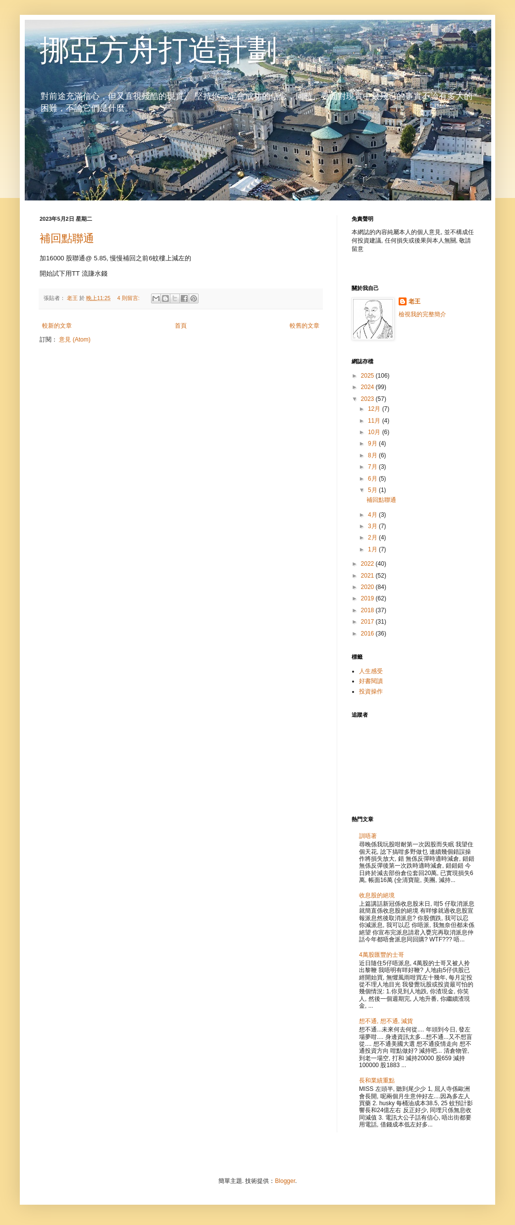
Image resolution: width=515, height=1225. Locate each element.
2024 (368, 387)
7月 (373, 466)
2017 (368, 621)
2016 (368, 633)
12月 (375, 408)
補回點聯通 (67, 238)
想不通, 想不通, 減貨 (386, 1021)
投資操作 (371, 691)
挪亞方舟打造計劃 (158, 50)
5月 (373, 490)
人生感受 (371, 671)
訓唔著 (368, 836)
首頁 (181, 325)
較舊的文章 (304, 325)
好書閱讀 (371, 681)
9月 (373, 443)
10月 (375, 432)
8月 (373, 455)
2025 (368, 375)
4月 (373, 514)
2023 (368, 398)
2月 (373, 537)
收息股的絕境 (377, 895)
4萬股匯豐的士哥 (381, 954)
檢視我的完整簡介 (422, 314)
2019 (368, 598)
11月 (375, 420)
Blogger (285, 1180)
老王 (414, 301)
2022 (368, 563)
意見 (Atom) (74, 339)
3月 (373, 526)
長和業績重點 (377, 1080)
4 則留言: (129, 298)
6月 (373, 478)
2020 (368, 587)
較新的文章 (57, 325)
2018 (368, 610)
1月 (373, 549)
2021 (368, 575)
